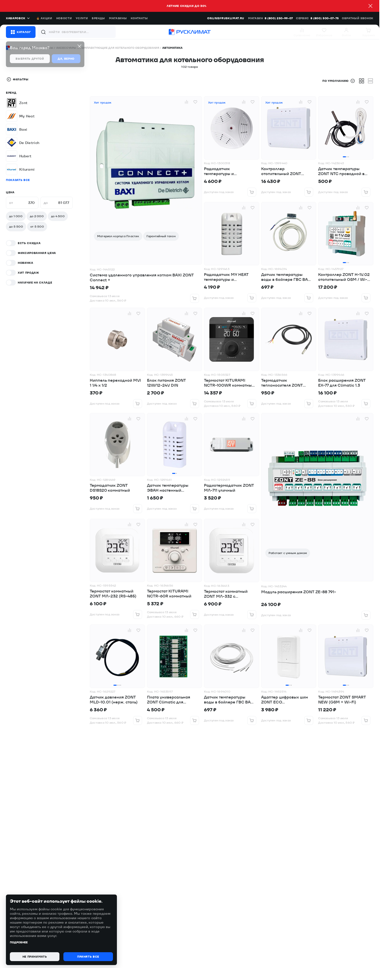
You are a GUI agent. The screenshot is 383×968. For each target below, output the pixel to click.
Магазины (118, 18)
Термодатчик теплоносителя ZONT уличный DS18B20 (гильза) (287, 383)
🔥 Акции (44, 18)
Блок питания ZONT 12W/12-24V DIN (166, 383)
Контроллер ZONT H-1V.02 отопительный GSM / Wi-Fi (344, 277)
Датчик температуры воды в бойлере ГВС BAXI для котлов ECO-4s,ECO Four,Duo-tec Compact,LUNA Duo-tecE (229, 700)
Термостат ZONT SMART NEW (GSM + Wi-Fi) (342, 700)
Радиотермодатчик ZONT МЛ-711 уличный (229, 488)
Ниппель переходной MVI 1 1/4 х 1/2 (115, 383)
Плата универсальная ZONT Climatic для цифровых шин (168, 700)
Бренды (98, 18)
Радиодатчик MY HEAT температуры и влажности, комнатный (227, 277)
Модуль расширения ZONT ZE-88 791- (298, 592)
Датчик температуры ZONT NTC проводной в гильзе (341, 171)
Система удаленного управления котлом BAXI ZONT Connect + (142, 278)
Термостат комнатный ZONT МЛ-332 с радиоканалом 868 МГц (227, 594)
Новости (64, 18)
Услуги (82, 18)
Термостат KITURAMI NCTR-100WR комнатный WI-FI (229, 383)
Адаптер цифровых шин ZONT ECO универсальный (284, 700)
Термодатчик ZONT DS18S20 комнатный (110, 488)
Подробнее (19, 942)
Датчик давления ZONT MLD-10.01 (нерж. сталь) (114, 700)
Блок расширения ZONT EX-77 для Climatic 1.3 (342, 383)
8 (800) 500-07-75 (324, 18)
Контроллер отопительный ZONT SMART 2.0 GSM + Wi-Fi (284, 171)
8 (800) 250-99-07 (279, 18)
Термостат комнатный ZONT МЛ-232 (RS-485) (113, 594)
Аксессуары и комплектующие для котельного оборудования (107, 48)
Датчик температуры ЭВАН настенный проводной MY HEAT (167, 488)
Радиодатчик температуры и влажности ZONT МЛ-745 (229, 171)
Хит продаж (102, 102)
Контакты (139, 18)
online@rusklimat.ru (225, 18)
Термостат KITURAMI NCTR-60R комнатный (169, 594)
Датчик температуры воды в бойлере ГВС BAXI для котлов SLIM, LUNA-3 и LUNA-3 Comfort (286, 277)
